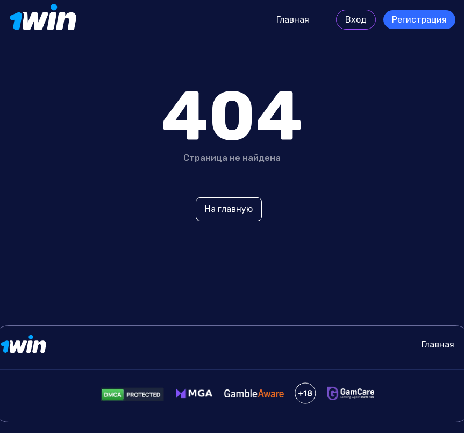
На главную (229, 209)
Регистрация (419, 20)
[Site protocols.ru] (44, 20)
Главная (292, 20)
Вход (356, 20)
